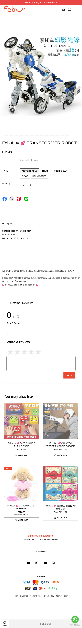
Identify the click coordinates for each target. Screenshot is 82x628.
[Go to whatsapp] (75, 619)
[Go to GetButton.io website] (75, 625)
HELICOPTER (39, 176)
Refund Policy (48, 596)
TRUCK (46, 171)
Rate (69, 375)
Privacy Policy (35, 596)
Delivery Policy (61, 596)
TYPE (5, 170)
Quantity (6, 183)
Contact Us (40, 551)
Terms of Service (21, 596)
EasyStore (53, 540)
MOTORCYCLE (29, 171)
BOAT (25, 176)
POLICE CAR (60, 171)
